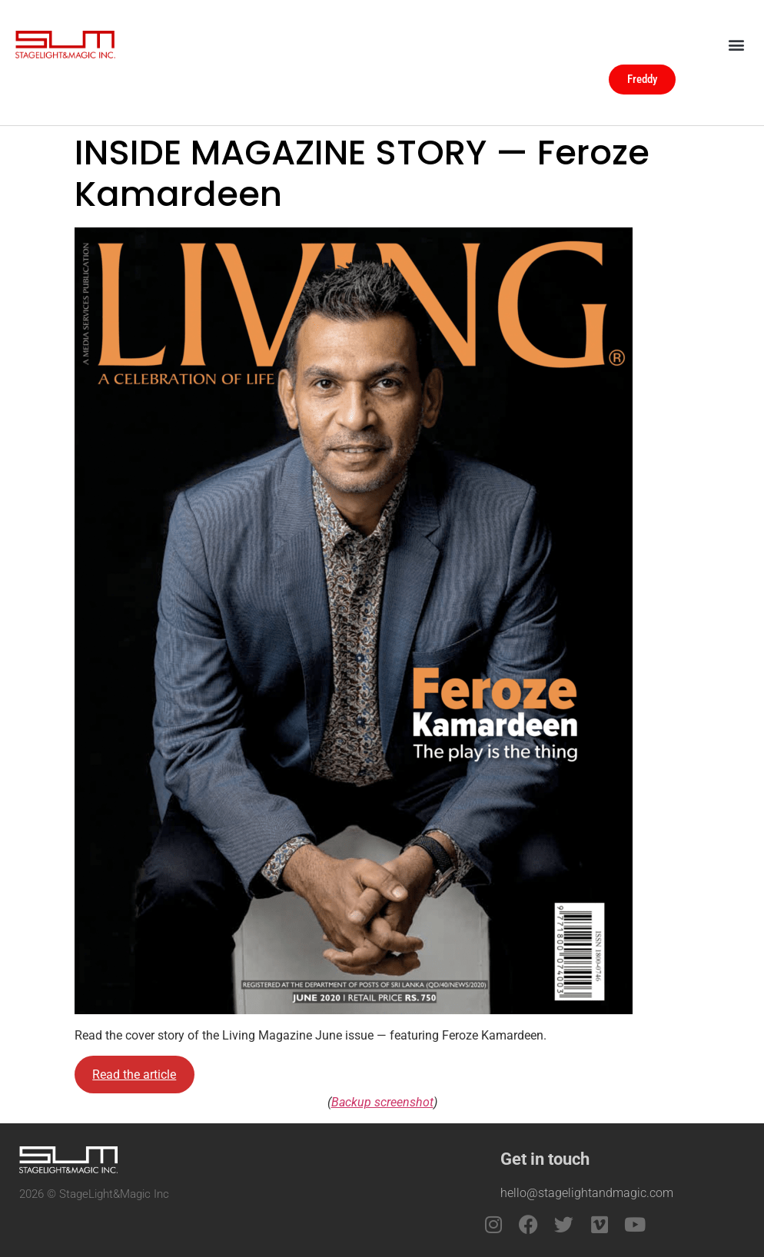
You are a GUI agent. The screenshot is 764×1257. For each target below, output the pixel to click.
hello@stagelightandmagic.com (586, 1193)
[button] (736, 44)
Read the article (134, 1074)
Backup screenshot (382, 1102)
